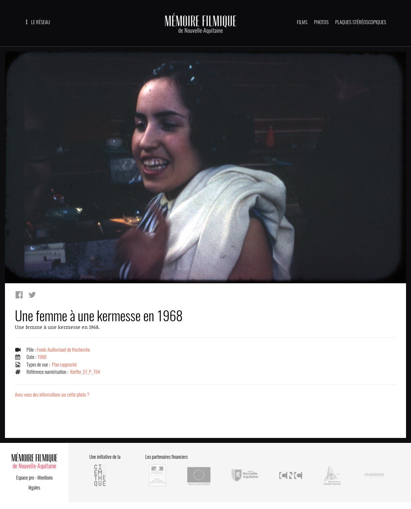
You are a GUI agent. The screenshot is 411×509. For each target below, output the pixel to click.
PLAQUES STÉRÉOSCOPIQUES (360, 22)
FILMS (302, 22)
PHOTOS (321, 22)
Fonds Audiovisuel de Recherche (63, 349)
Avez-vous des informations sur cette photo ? (52, 394)
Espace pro (25, 477)
